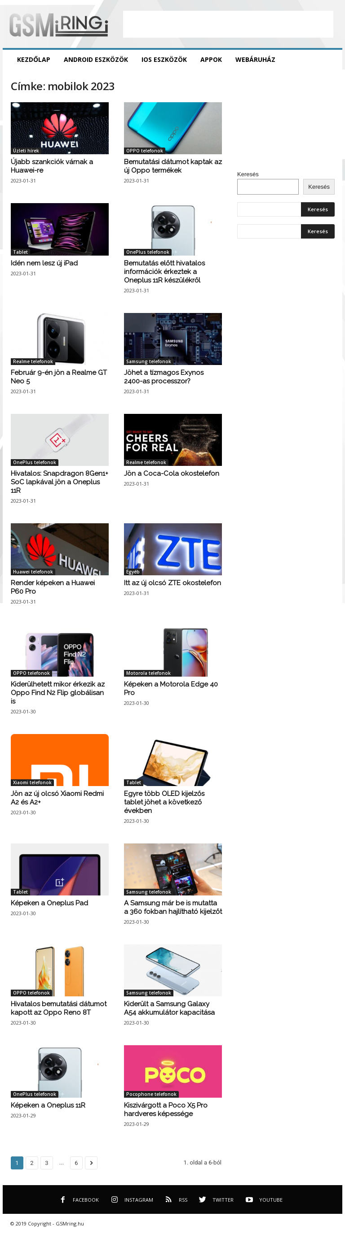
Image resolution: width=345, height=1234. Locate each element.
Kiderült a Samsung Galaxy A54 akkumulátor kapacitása (169, 1008)
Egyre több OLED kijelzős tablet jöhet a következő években (164, 802)
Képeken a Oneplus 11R (48, 1105)
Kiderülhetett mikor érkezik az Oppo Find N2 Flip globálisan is (58, 692)
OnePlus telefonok (147, 252)
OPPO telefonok (144, 151)
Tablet (20, 252)
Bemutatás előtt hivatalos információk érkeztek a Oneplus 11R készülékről (164, 271)
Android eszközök (96, 59)
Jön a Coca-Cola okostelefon (171, 473)
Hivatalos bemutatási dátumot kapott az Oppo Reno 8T (58, 1008)
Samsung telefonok (148, 361)
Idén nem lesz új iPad (44, 263)
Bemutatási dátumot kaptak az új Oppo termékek (173, 166)
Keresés (248, 174)
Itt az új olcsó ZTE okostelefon (172, 583)
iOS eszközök (164, 59)
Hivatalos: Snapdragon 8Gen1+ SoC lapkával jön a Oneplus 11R (59, 482)
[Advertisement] (228, 24)
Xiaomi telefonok (32, 782)
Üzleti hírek (26, 151)
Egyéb (133, 572)
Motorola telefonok (148, 673)
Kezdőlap (33, 59)
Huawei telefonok (33, 572)
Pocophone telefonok (151, 1094)
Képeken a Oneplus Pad (49, 903)
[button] (329, 60)
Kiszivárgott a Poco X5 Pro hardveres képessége (166, 1109)
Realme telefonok (33, 361)
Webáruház (255, 59)
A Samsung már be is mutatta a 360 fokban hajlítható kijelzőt (173, 907)
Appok (211, 59)
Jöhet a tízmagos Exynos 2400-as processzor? (163, 377)
